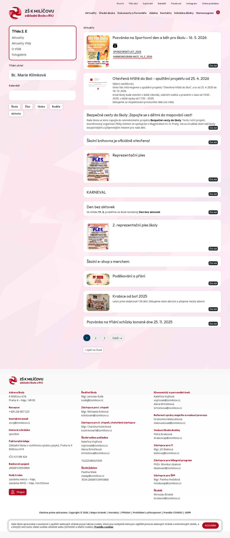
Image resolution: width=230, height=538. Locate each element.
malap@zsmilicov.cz (92, 482)
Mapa (17, 499)
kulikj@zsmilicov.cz (92, 407)
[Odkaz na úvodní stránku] (31, 13)
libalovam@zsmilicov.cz (167, 474)
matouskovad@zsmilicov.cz (169, 429)
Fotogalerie (19, 54)
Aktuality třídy (21, 43)
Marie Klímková (28, 74)
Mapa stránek (98, 519)
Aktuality (18, 37)
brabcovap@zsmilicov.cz (168, 444)
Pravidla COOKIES (173, 519)
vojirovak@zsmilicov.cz (94, 452)
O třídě (16, 49)
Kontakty (113, 519)
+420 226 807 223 (19, 418)
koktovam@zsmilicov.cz (95, 422)
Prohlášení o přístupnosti (147, 519)
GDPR (188, 519)
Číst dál (212, 65)
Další (117, 344)
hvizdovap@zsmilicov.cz (167, 489)
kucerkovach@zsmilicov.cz (96, 437)
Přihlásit (126, 519)
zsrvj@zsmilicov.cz (19, 429)
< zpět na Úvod (93, 356)
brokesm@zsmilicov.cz (167, 505)
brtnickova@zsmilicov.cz (95, 459)
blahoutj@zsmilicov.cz (166, 459)
